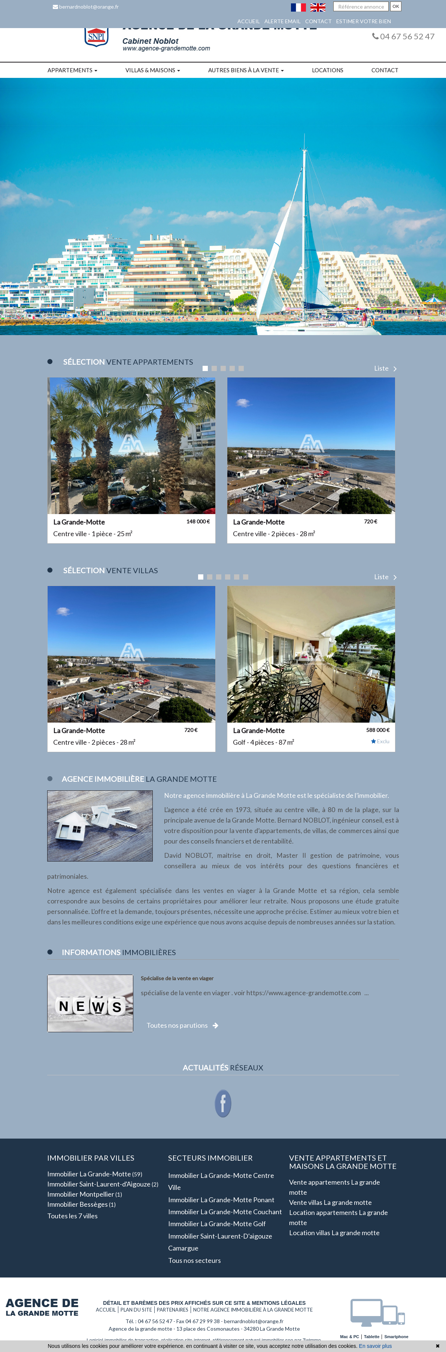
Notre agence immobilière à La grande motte (253, 1310)
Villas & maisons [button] (152, 70)
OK (395, 6)
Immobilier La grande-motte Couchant (225, 1211)
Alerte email (282, 21)
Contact (318, 21)
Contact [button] (384, 70)
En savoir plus (375, 1346)
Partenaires (172, 1310)
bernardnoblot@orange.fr (86, 6)
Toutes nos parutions (182, 1025)
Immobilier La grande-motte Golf (217, 1223)
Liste (385, 368)
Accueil (248, 21)
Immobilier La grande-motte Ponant (221, 1199)
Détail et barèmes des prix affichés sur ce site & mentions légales (204, 1303)
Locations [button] (327, 70)
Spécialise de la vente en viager (177, 978)
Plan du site (136, 1310)
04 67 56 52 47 (403, 36)
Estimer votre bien (363, 21)
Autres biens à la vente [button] (246, 70)
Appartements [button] (72, 70)
